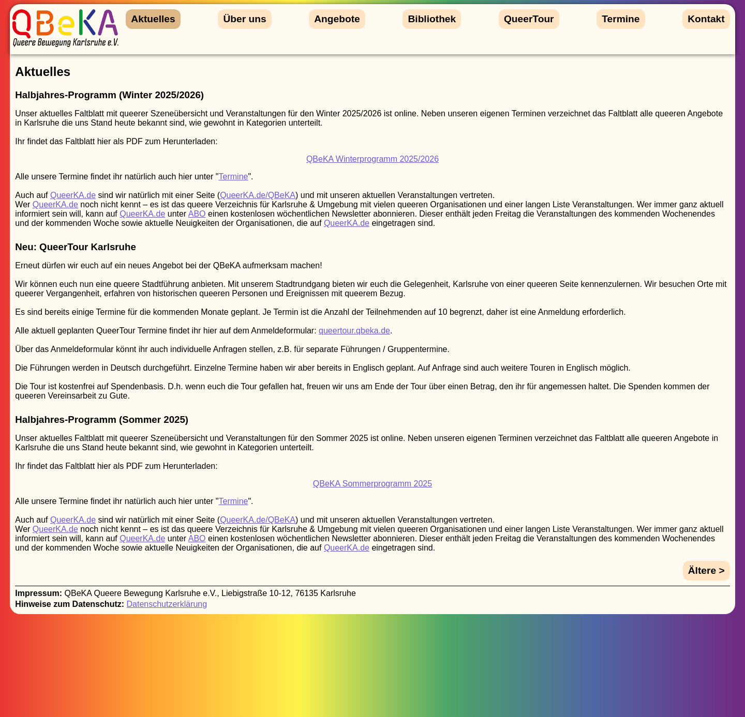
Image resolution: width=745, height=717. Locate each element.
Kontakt (706, 18)
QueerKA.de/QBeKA (257, 195)
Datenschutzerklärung (167, 604)
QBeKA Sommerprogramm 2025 (372, 483)
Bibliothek (432, 18)
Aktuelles (153, 18)
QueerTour (529, 18)
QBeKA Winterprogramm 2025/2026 (372, 159)
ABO (197, 213)
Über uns (244, 18)
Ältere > (706, 570)
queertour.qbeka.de (354, 330)
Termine (620, 18)
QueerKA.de (73, 195)
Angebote (337, 18)
